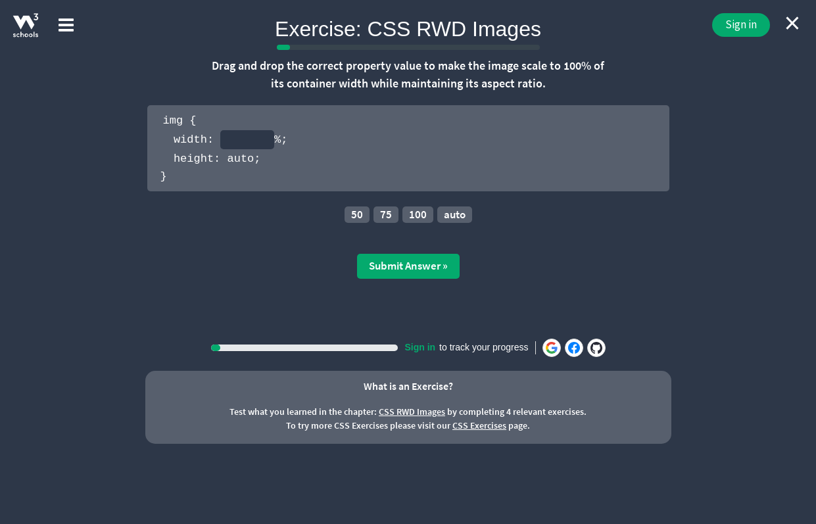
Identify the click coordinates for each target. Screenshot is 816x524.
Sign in (741, 24)
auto (455, 214)
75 (386, 214)
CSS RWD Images (412, 411)
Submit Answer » (408, 265)
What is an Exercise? (408, 386)
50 (357, 214)
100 (418, 214)
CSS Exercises (479, 425)
